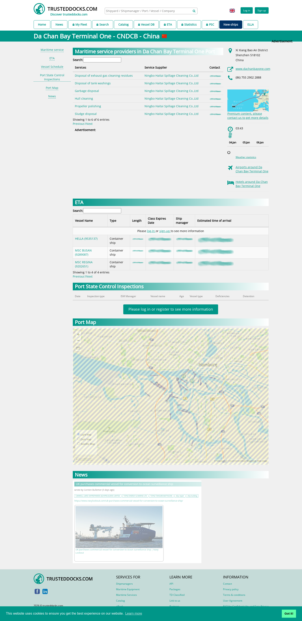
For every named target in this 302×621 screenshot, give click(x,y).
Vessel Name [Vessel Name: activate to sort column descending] (84, 221)
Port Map (52, 88)
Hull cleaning (84, 98)
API (171, 583)
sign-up (165, 231)
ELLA (250, 24)
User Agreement (232, 600)
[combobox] (151, 11)
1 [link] (85, 124)
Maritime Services (126, 595)
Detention (248, 296)
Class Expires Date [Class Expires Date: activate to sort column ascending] (157, 221)
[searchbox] (146, 11)
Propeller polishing (88, 106)
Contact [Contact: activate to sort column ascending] (214, 67)
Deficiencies (222, 296)
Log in (246, 10)
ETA (168, 24)
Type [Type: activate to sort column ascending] (113, 221)
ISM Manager (128, 296)
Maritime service (52, 50)
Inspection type (96, 296)
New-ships (230, 24)
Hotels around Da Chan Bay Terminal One (252, 184)
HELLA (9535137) (86, 239)
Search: (97, 59)
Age (181, 296)
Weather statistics (246, 157)
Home (42, 24)
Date (77, 296)
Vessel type (196, 296)
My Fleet (80, 24)
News (59, 24)
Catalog (123, 24)
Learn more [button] (133, 613)
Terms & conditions (234, 595)
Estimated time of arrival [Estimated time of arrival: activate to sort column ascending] (214, 221)
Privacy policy (231, 589)
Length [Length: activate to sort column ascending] (137, 221)
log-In (151, 231)
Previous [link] (79, 124)
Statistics (189, 24)
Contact (227, 583)
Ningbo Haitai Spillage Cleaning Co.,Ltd (172, 75)
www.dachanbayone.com (253, 69)
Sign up (261, 10)
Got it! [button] (288, 613)
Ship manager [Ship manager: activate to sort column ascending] (182, 221)
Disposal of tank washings (93, 83)
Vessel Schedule (52, 67)
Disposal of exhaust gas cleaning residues (104, 75)
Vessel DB (146, 24)
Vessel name (157, 296)
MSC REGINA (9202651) (84, 264)
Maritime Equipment (128, 589)
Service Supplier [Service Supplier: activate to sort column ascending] (156, 67)
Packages (174, 589)
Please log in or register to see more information (170, 309)
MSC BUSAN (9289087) (83, 252)
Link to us (174, 600)
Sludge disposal (86, 114)
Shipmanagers (124, 583)
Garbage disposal (87, 91)
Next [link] (89, 124)
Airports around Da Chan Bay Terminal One (252, 169)
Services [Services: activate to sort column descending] (80, 67)
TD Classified (176, 595)
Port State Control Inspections (52, 77)
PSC (210, 24)
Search (102, 24)
